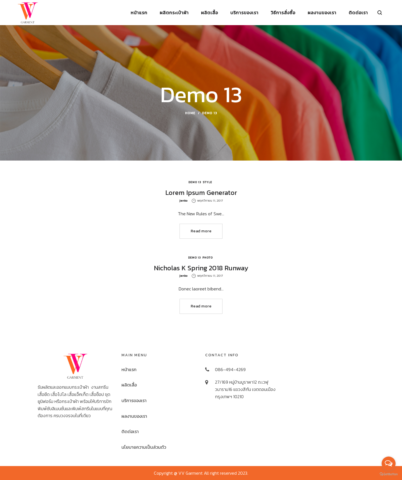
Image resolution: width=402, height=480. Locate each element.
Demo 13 (194, 182)
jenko (183, 200)
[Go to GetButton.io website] (389, 474)
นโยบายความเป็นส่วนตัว (143, 447)
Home (190, 113)
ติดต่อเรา (130, 431)
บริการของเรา (134, 400)
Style (207, 182)
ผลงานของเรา (134, 416)
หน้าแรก (129, 369)
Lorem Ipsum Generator (201, 192)
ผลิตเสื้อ (129, 384)
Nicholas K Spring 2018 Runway (201, 268)
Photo (207, 257)
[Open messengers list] (389, 464)
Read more (201, 231)
